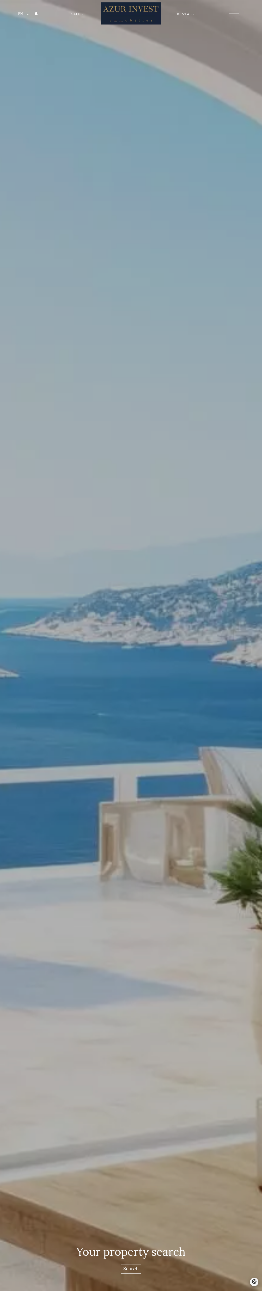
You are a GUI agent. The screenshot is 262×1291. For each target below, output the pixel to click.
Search (131, 1269)
